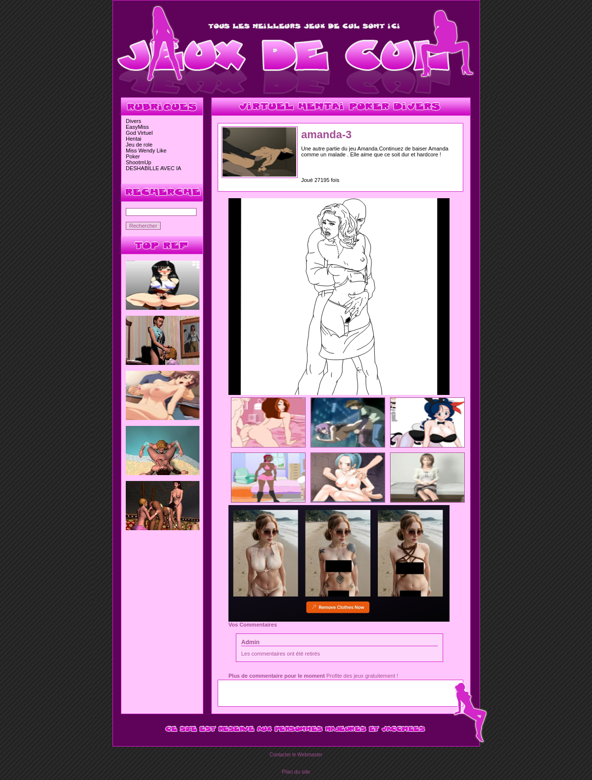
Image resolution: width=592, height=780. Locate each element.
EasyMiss (137, 127)
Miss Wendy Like (146, 150)
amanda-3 (326, 134)
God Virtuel (139, 133)
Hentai (133, 139)
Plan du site (296, 772)
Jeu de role (139, 145)
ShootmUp (138, 162)
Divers (133, 121)
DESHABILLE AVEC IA (153, 168)
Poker (133, 156)
